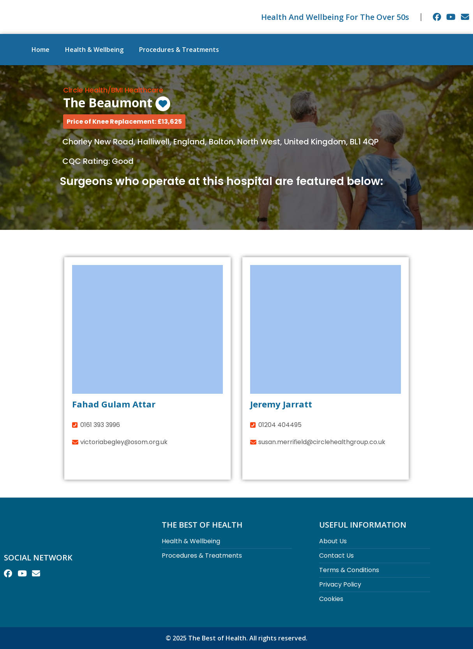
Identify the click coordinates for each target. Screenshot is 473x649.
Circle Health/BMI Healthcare (113, 90)
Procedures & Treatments (179, 49)
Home (40, 49)
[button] (124, 121)
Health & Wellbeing (94, 49)
